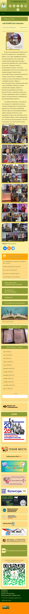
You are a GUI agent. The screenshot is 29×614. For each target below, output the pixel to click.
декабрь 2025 (7, 375)
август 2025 (6, 388)
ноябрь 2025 (7, 378)
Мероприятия (11, 243)
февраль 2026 (7, 368)
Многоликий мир (7, 321)
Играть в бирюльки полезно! (11, 266)
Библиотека (14, 456)
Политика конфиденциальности (11, 598)
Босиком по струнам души (11, 273)
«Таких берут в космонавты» (11, 277)
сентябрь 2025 (7, 385)
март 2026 (6, 365)
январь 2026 (7, 372)
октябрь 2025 (7, 382)
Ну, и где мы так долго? (10, 270)
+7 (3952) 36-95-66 (18, 2)
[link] (14, 19)
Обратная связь (6, 600)
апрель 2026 (7, 361)
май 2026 (6, 358)
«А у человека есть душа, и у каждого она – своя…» (14, 262)
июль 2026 (6, 351)
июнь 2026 (6, 355)
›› (15, 396)
